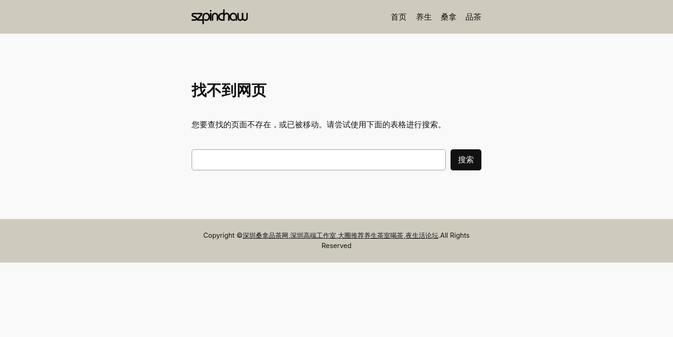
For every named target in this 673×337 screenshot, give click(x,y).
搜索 (466, 159)
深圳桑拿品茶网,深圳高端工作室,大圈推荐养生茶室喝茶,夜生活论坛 (340, 235)
